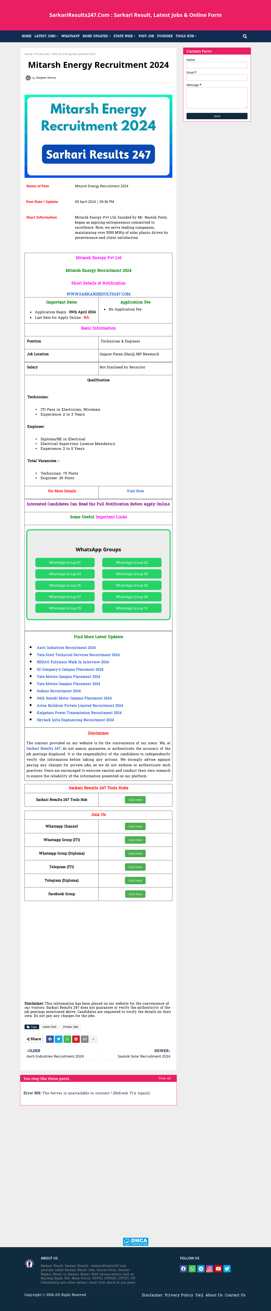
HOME (26, 36)
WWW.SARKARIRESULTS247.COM (98, 294)
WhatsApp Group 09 (65, 608)
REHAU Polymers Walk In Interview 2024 (73, 662)
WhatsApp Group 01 (65, 562)
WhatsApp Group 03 (65, 574)
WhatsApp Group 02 (132, 562)
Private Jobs (42, 54)
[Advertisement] (103, 948)
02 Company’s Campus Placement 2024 (70, 669)
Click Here (135, 800)
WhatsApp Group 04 (132, 574)
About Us (214, 1295)
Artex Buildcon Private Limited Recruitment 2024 (80, 706)
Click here (135, 894)
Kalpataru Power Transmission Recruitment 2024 (79, 713)
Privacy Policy (179, 1295)
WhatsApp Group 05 (65, 585)
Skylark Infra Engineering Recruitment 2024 (75, 720)
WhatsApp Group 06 (132, 585)
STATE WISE (123, 36)
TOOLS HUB (185, 36)
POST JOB (146, 36)
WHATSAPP (70, 36)
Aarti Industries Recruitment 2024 (66, 648)
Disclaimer (152, 1295)
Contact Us (235, 1295)
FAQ (199, 1295)
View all (164, 1078)
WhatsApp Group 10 (132, 608)
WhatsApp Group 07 (65, 596)
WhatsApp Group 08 (132, 596)
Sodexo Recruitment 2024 (59, 691)
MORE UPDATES (95, 36)
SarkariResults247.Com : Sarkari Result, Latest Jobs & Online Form (135, 14)
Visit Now (135, 491)
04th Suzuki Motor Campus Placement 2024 (74, 698)
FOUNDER (165, 36)
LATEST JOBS (44, 36)
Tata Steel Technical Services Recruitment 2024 (78, 655)
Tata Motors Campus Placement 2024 (68, 677)
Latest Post (49, 1027)
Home (28, 54)
